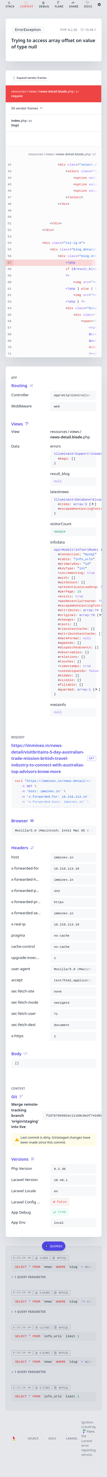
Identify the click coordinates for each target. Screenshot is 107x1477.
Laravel (72, 1438)
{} (73, 458)
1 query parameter (28, 1277)
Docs (52, 1438)
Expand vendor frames (30, 78)
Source (33, 1438)
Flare (88, 1431)
